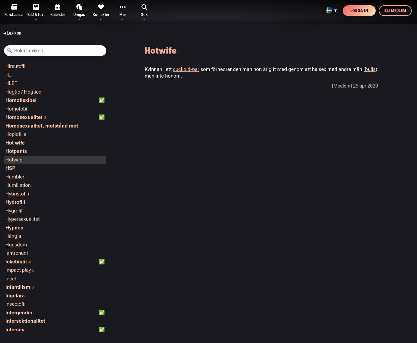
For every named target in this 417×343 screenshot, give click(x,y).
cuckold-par (186, 69)
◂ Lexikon (12, 33)
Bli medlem (395, 10)
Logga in (359, 10)
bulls (370, 69)
